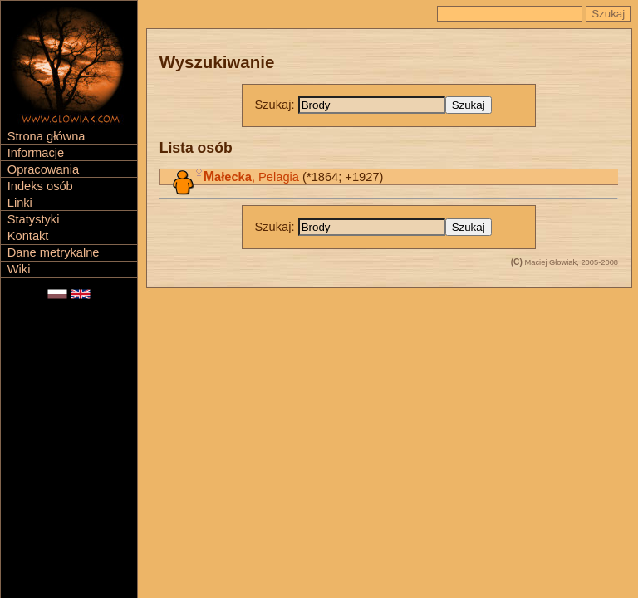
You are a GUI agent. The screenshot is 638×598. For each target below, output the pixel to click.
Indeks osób (40, 186)
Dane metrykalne (53, 252)
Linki (19, 202)
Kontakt (28, 236)
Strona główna (46, 136)
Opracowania (43, 169)
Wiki (19, 269)
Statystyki (33, 219)
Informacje (35, 152)
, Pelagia (251, 177)
